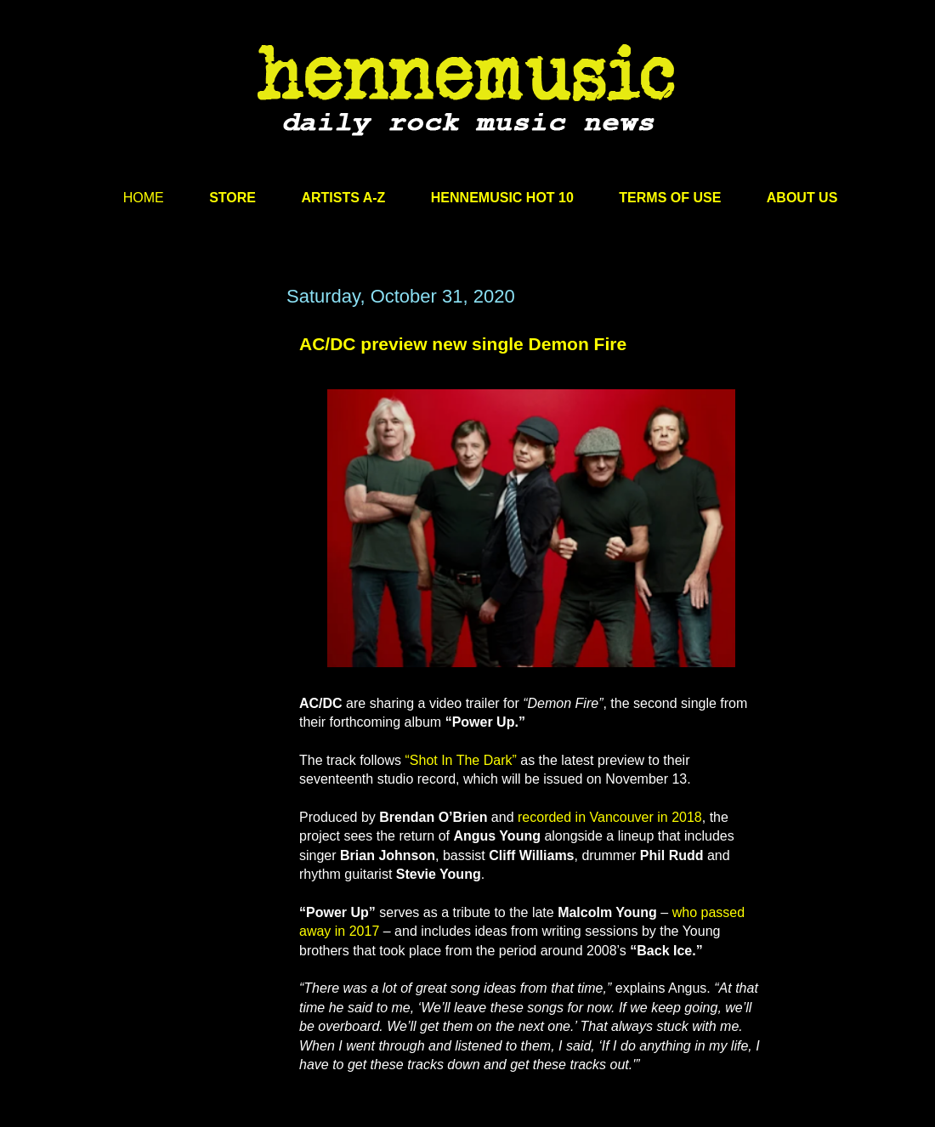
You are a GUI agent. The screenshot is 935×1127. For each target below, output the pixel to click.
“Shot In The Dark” (460, 760)
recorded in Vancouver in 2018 (610, 817)
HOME (143, 197)
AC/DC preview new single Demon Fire (462, 344)
